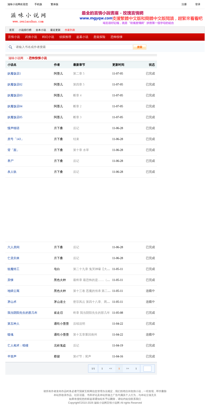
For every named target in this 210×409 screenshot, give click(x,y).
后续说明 (79, 323)
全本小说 (41, 29)
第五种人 (13, 323)
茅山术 (11, 301)
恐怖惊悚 (117, 37)
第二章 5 (78, 73)
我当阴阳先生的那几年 (22, 312)
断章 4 (77, 95)
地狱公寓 (13, 291)
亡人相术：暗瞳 (17, 345)
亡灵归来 (13, 258)
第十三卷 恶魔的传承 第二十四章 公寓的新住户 (104, 291)
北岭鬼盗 (60, 345)
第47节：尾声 (82, 356)
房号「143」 (15, 139)
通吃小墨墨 (61, 323)
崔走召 (58, 312)
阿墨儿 (58, 73)
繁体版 (54, 4)
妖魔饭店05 (14, 117)
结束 (76, 139)
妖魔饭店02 (14, 84)
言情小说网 (113, 402)
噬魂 (10, 334)
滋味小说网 (28, 16)
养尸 (10, 161)
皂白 (57, 269)
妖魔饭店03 (14, 95)
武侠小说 (31, 37)
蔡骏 (57, 356)
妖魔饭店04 (14, 106)
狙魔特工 (13, 269)
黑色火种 (60, 280)
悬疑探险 (99, 37)
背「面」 (13, 150)
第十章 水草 (81, 150)
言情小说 (14, 37)
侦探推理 (65, 37)
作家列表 (70, 29)
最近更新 (55, 29)
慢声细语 (13, 128)
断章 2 (77, 106)
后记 (76, 128)
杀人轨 (11, 171)
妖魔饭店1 (14, 73)
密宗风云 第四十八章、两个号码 (94, 301)
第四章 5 (78, 84)
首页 (11, 29)
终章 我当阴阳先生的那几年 (91, 312)
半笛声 (11, 356)
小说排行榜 (25, 29)
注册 (184, 4)
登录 (197, 4)
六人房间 (13, 247)
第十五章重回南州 (85, 334)
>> (127, 368)
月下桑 (58, 128)
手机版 (38, 4)
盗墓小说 (82, 37)
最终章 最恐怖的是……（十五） (94, 280)
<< (110, 368)
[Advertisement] (182, 118)
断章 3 (77, 117)
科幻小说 (48, 37)
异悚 (10, 280)
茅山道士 (60, 301)
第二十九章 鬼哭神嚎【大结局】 (94, 269)
